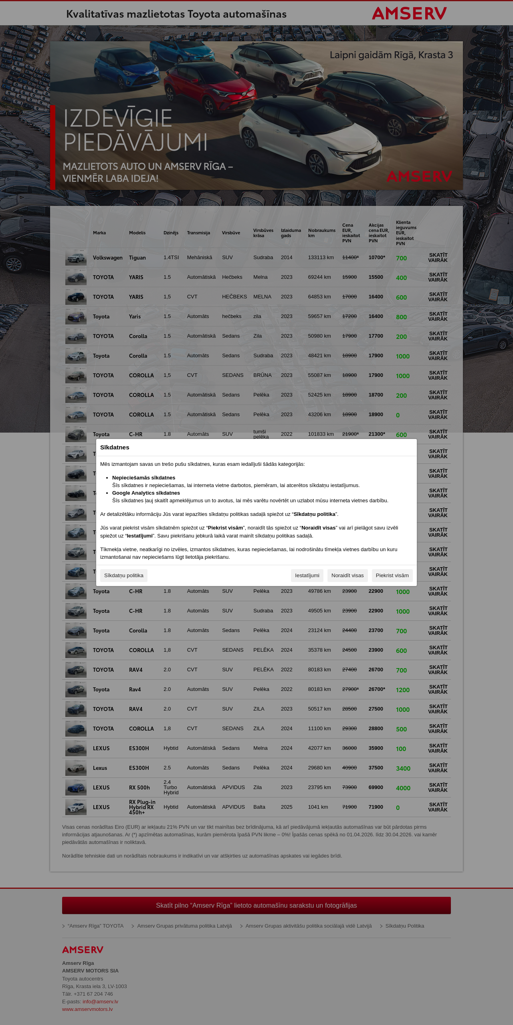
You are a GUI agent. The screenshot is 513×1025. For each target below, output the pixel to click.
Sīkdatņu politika (123, 575)
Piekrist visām (392, 575)
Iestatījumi (307, 575)
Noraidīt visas (347, 575)
